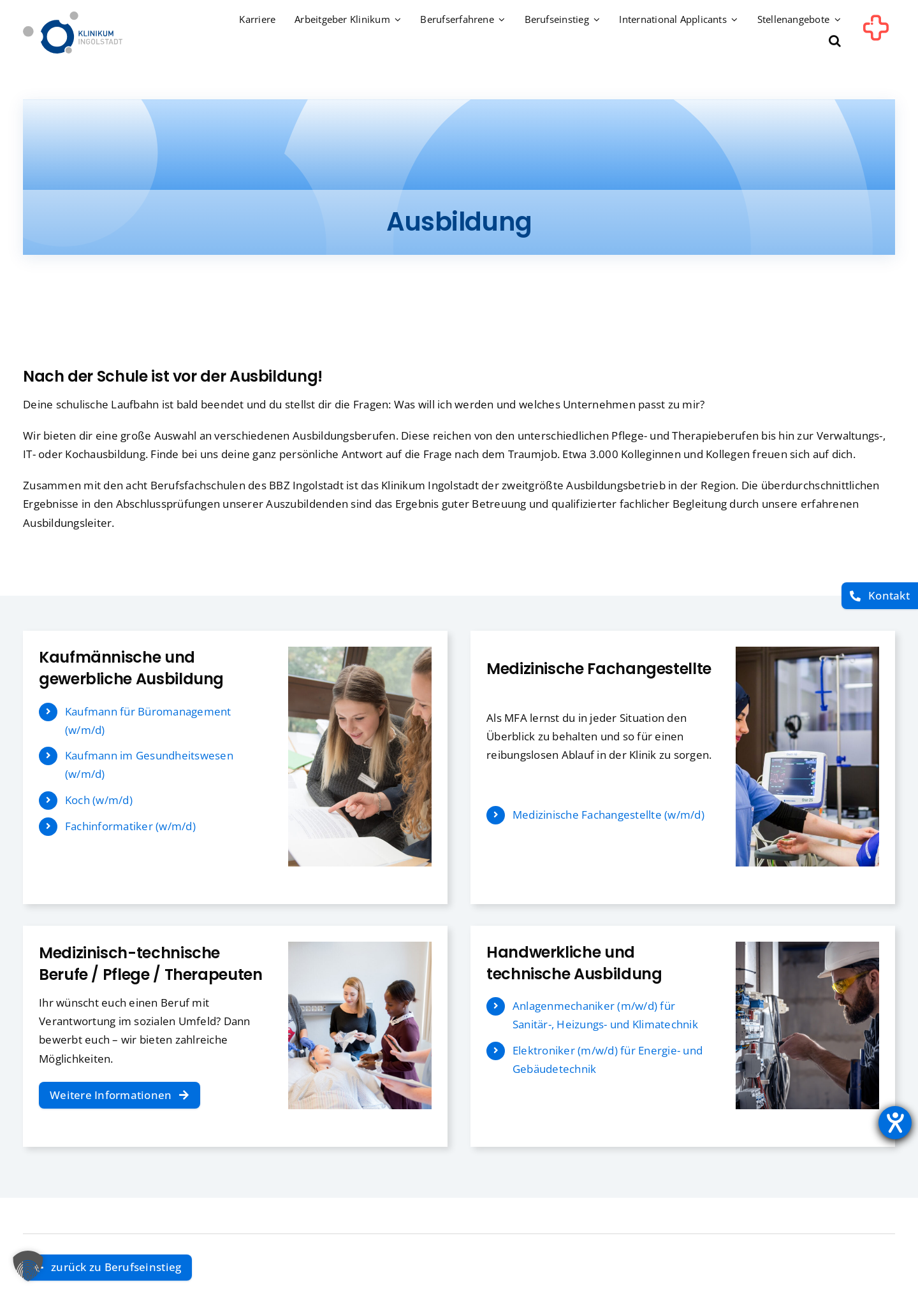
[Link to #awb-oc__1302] (876, 34)
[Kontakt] (879, 596)
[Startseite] (72, 17)
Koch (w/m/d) (99, 800)
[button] (834, 42)
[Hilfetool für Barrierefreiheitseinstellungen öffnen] (895, 1122)
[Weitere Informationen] (119, 1095)
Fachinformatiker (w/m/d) (130, 826)
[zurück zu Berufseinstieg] (107, 1267)
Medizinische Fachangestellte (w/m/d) (608, 814)
